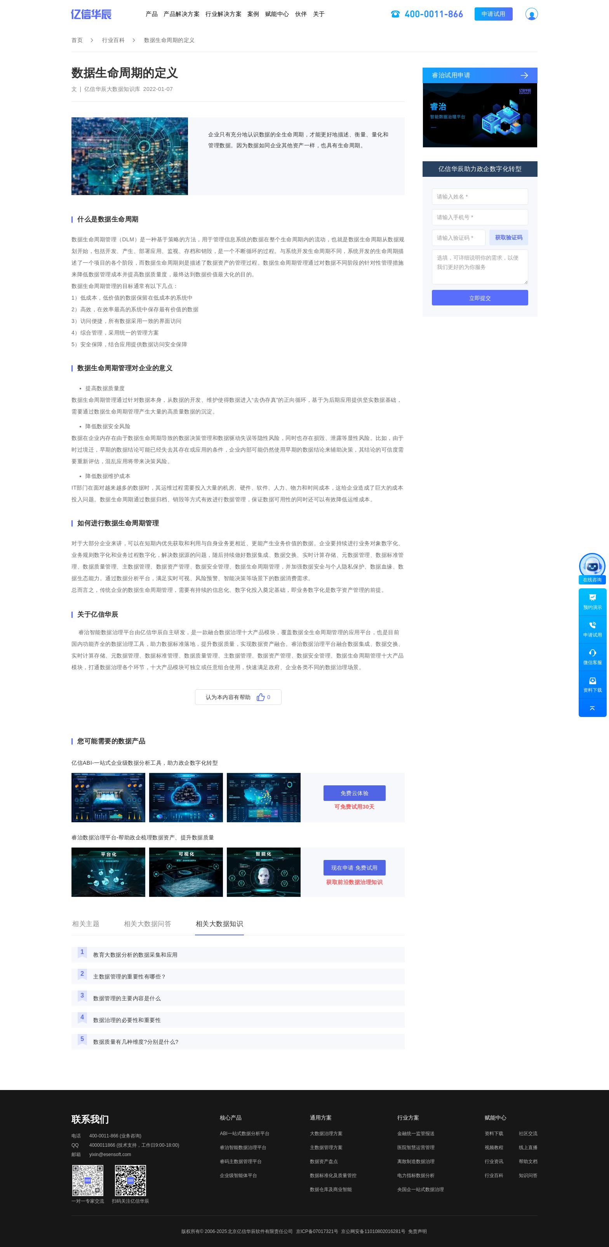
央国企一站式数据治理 (420, 1189)
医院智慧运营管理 (416, 1147)
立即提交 (480, 298)
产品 (96, 13)
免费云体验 (355, 793)
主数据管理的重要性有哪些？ (130, 976)
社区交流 (528, 1133)
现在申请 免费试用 (354, 868)
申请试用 (549, 13)
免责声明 (417, 1231)
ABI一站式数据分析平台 (244, 1133)
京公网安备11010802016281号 (373, 1231)
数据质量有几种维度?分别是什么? (136, 1042)
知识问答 (528, 1175)
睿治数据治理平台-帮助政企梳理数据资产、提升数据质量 (142, 837)
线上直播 (528, 1147)
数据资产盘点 (324, 1161)
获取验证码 (508, 237)
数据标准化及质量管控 (333, 1175)
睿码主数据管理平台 (241, 1161)
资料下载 (494, 1133)
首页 (77, 40)
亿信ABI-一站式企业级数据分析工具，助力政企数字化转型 (144, 763)
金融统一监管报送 (416, 1133)
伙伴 (338, 13)
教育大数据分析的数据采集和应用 (135, 955)
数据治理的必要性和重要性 (127, 1020)
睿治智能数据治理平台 (243, 1147)
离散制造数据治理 (416, 1161)
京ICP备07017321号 (317, 1231)
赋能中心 (296, 13)
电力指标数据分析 (416, 1175)
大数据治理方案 (326, 1133)
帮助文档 (528, 1161)
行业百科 (113, 40)
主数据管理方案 (326, 1147)
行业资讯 (494, 1161)
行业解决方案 (205, 13)
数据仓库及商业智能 (331, 1189)
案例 (253, 13)
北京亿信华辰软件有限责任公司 (260, 1231)
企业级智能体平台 (238, 1175)
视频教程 (494, 1147)
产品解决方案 (145, 13)
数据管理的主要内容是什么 (127, 998)
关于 (375, 13)
